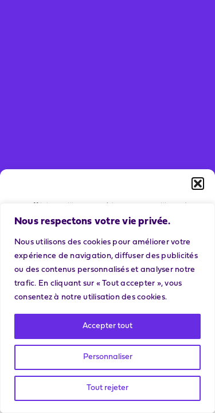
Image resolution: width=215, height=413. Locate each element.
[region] (107, 308)
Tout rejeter (107, 388)
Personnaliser (107, 357)
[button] (198, 183)
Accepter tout (107, 326)
